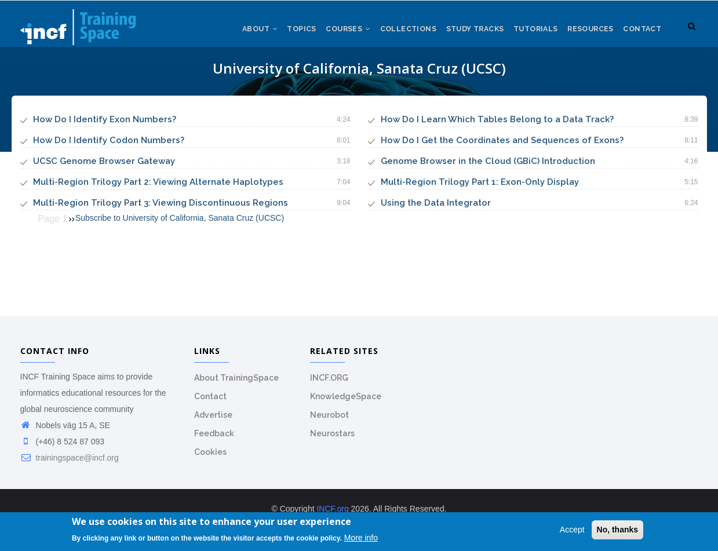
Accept (572, 530)
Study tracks (466, 34)
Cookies (210, 458)
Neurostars (332, 439)
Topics (285, 34)
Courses (334, 34)
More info (361, 538)
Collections (397, 34)
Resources (587, 34)
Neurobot (329, 421)
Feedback (214, 439)
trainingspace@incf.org (69, 464)
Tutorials (529, 34)
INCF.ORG (329, 384)
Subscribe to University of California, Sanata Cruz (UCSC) (179, 224)
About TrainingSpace (236, 384)
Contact (641, 34)
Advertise (213, 421)
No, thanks (618, 530)
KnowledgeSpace (345, 402)
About (242, 34)
